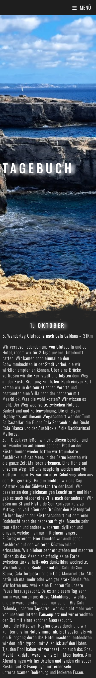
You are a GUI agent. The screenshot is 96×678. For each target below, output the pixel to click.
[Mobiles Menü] (81, 7)
